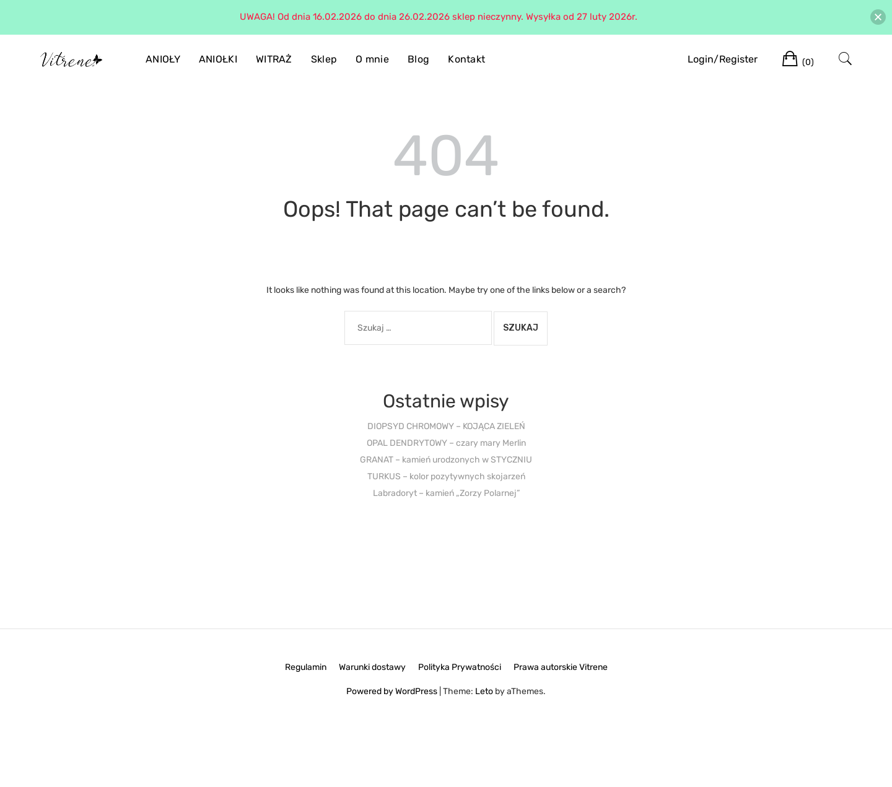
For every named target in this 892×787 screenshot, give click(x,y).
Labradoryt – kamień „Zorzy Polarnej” (446, 493)
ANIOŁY (163, 59)
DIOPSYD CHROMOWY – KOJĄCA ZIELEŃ (446, 426)
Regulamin (305, 667)
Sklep (324, 59)
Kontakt (466, 59)
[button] (878, 17)
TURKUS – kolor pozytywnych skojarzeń (446, 476)
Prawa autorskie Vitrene (561, 667)
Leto (484, 691)
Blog (418, 59)
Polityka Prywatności (459, 667)
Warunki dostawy (372, 667)
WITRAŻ (274, 59)
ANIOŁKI (218, 59)
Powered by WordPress (391, 691)
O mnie (372, 59)
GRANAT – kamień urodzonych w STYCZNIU (446, 459)
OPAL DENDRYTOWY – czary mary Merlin (446, 443)
